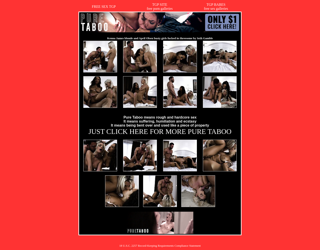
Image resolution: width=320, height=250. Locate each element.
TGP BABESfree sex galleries (216, 6)
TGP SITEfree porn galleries (160, 6)
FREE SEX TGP (104, 6)
